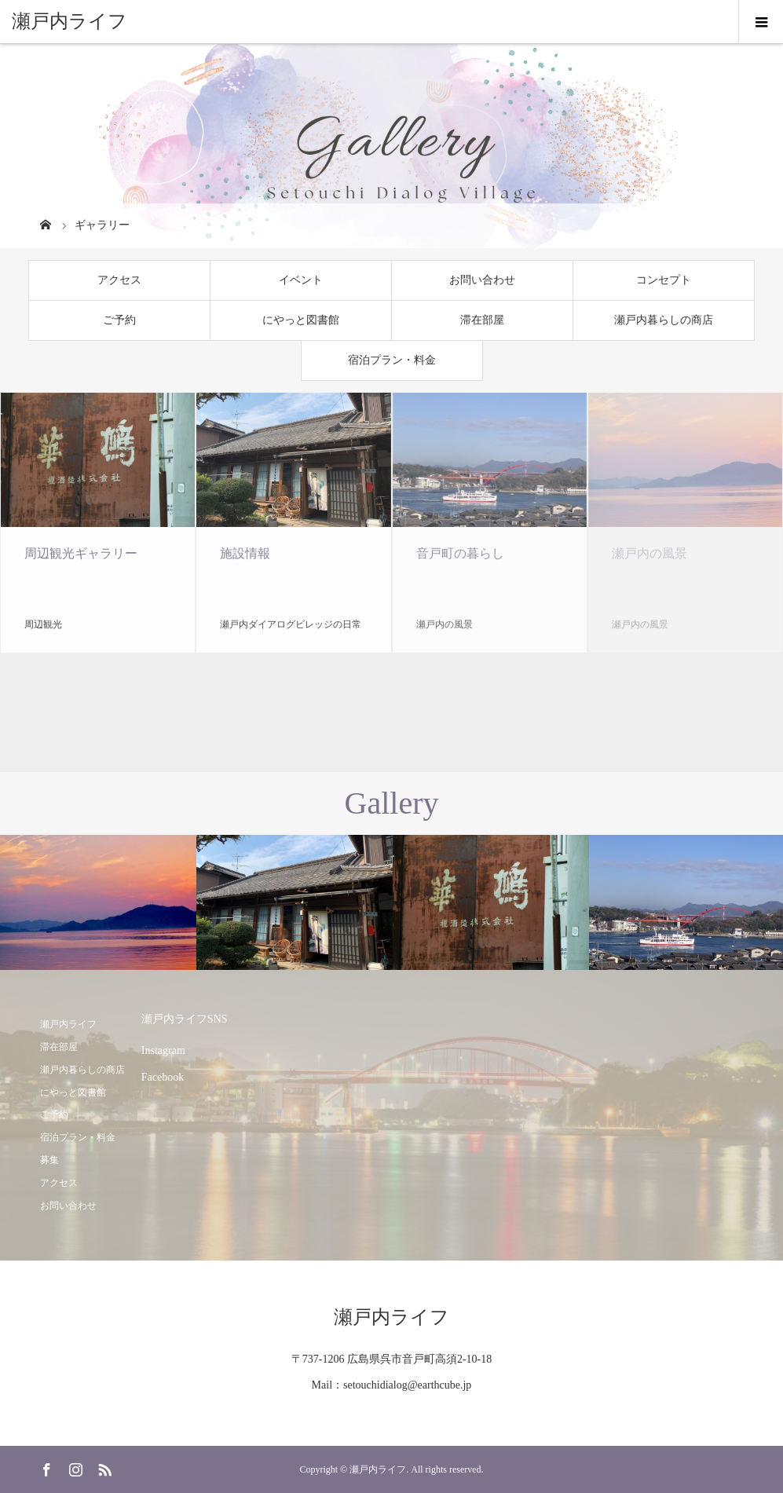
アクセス (119, 280)
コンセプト (663, 280)
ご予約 (119, 320)
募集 (49, 1160)
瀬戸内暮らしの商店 (663, 320)
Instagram (163, 1050)
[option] (98, 903)
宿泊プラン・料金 (392, 360)
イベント (301, 280)
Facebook (162, 1077)
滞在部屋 (482, 320)
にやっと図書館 (300, 320)
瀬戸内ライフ (69, 21)
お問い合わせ (482, 280)
